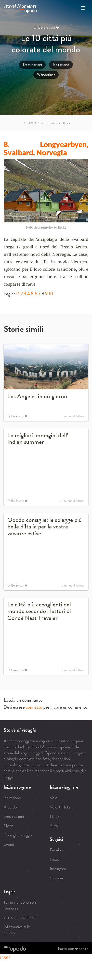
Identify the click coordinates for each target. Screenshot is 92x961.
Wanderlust (46, 74)
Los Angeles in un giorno (37, 396)
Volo (53, 798)
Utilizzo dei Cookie (19, 917)
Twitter (55, 859)
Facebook (58, 850)
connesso (34, 707)
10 (51, 293)
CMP (5, 957)
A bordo (10, 807)
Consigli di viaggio (18, 835)
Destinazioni (32, 64)
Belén (43, 27)
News (8, 826)
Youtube (56, 878)
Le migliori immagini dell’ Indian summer (37, 439)
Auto (54, 826)
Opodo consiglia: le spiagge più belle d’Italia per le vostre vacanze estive (44, 526)
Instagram (58, 868)
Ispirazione (61, 64)
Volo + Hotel (60, 807)
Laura (14, 670)
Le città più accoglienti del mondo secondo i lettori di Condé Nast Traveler (39, 611)
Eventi (9, 844)
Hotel (55, 816)
